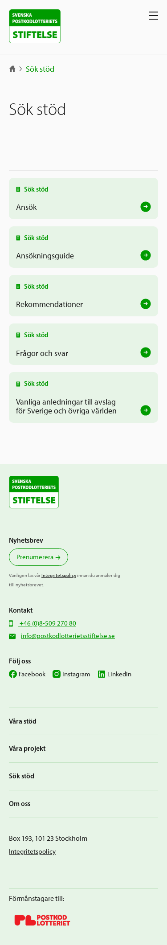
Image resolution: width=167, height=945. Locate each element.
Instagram (76, 674)
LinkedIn (119, 674)
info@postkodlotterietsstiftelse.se (68, 636)
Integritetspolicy (58, 575)
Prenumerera (34, 557)
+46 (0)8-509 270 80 (47, 623)
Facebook (32, 674)
